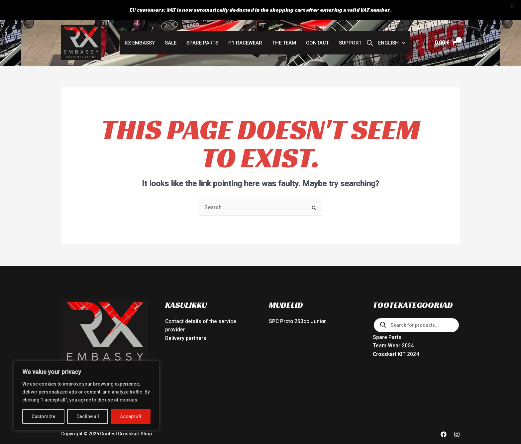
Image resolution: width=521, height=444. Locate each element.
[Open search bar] (369, 39)
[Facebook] (444, 430)
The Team (284, 39)
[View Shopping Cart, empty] (446, 38)
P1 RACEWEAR (245, 39)
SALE (170, 39)
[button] (391, 38)
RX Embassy (140, 39)
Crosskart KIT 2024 (396, 350)
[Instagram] (457, 430)
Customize (43, 416)
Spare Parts (202, 39)
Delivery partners (186, 334)
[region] (86, 396)
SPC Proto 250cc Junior (298, 317)
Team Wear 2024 (393, 341)
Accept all (130, 416)
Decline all (87, 416)
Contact (317, 39)
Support (350, 39)
